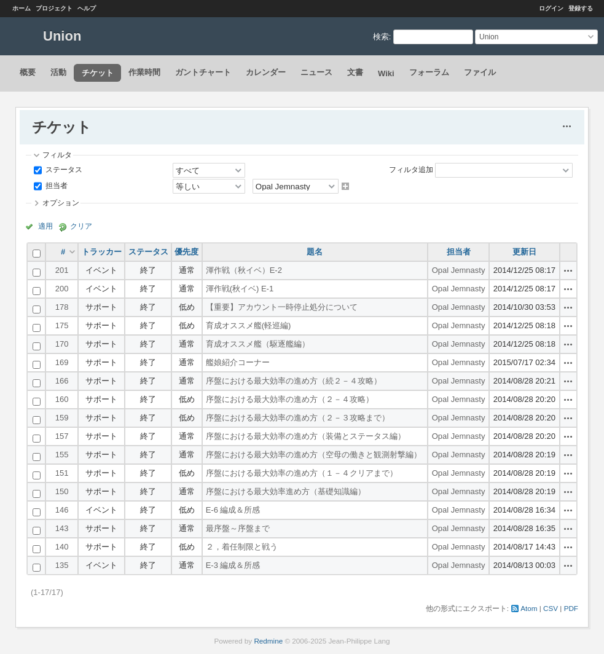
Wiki (386, 73)
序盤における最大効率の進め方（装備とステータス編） (306, 436)
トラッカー (102, 251)
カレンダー (266, 72)
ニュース (316, 72)
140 (62, 546)
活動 (58, 72)
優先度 (186, 251)
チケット (98, 72)
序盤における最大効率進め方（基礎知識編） (286, 491)
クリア (81, 226)
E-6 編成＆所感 (233, 509)
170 (62, 344)
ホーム (21, 8)
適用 (45, 226)
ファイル (480, 72)
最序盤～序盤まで (238, 528)
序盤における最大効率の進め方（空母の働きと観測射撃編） (314, 454)
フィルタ (57, 155)
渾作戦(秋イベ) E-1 (240, 288)
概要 (28, 72)
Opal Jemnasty (458, 270)
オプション (60, 203)
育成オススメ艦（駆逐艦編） (258, 344)
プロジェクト (54, 8)
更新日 (524, 251)
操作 (568, 270)
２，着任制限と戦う (242, 546)
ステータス (63, 169)
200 (62, 288)
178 (62, 307)
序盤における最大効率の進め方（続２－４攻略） (294, 380)
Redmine (268, 641)
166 (62, 380)
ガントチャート (203, 72)
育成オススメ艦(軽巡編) (248, 325)
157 (62, 436)
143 (62, 528)
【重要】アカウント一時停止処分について (282, 307)
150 (62, 491)
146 (62, 509)
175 (62, 325)
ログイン (551, 8)
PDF (571, 608)
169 (62, 362)
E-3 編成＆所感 (233, 565)
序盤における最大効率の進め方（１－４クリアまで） (302, 473)
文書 (355, 72)
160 (62, 399)
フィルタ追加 (411, 169)
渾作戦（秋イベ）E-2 (244, 270)
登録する (580, 8)
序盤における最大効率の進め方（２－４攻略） (290, 399)
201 (62, 270)
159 (62, 417)
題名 (315, 251)
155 (62, 454)
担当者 (56, 185)
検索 (381, 36)
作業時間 (144, 72)
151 (62, 473)
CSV (550, 608)
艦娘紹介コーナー (238, 362)
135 (62, 565)
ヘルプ (86, 8)
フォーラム (429, 72)
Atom (528, 608)
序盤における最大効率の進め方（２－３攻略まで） (298, 417)
